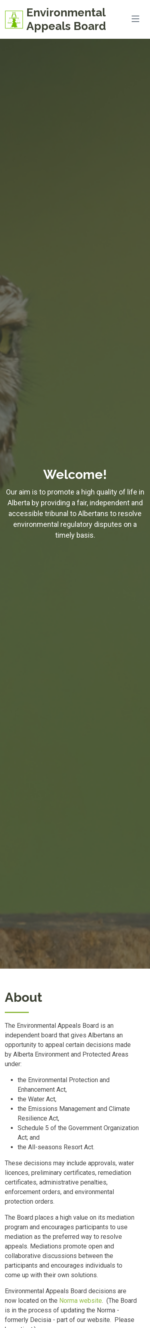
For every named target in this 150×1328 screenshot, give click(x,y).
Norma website (80, 1300)
